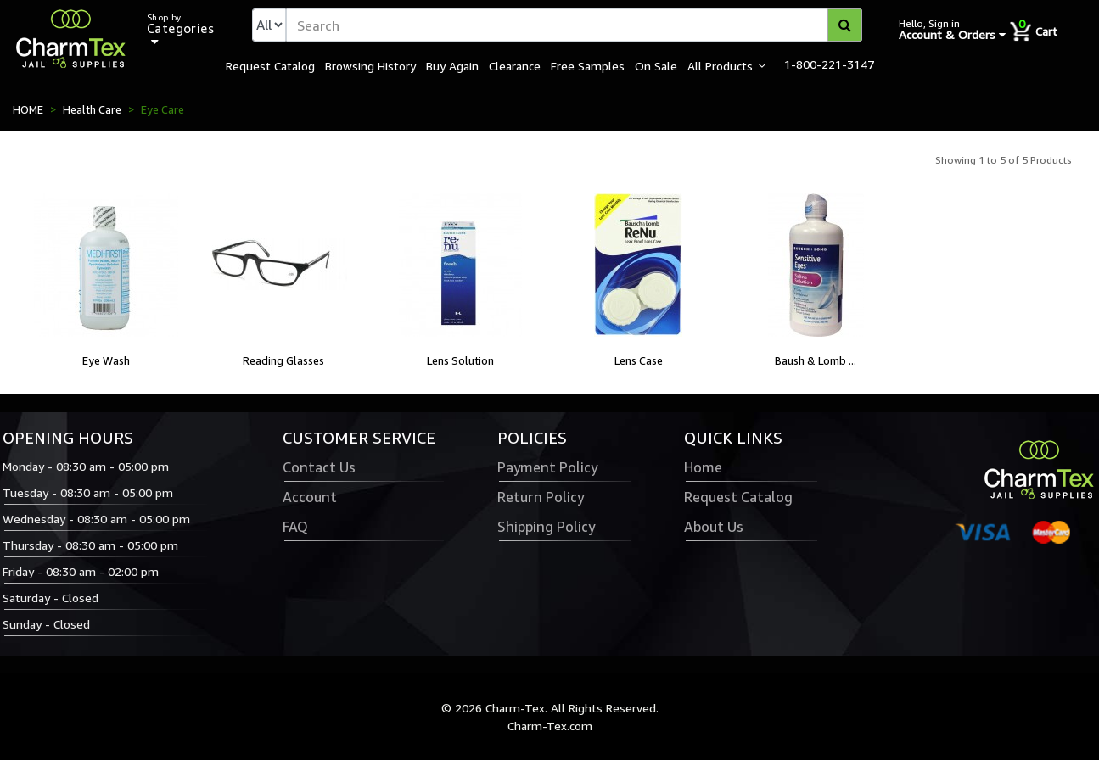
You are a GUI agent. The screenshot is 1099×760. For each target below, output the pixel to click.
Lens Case (638, 360)
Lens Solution (460, 360)
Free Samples (588, 65)
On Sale (656, 65)
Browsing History (370, 65)
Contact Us (319, 467)
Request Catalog (270, 65)
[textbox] (574, 25)
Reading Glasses (283, 360)
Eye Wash (106, 360)
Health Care (92, 109)
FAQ (295, 526)
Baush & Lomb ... (815, 360)
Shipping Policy (546, 526)
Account (310, 497)
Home (703, 467)
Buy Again (452, 65)
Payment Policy (547, 467)
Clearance (515, 65)
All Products (720, 65)
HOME (28, 109)
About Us (713, 526)
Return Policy (540, 497)
